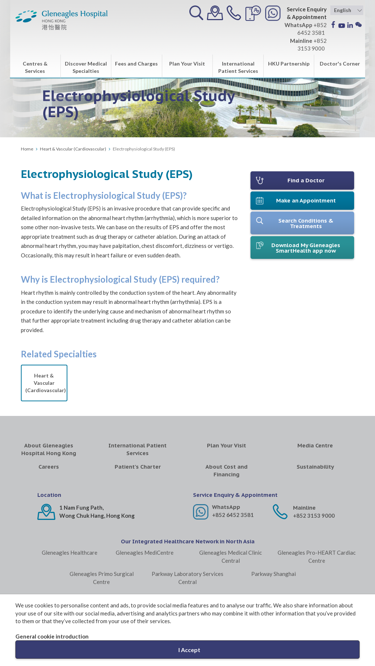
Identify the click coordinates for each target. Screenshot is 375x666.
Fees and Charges (136, 63)
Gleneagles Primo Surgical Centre (102, 577)
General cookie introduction (52, 636)
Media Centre (315, 445)
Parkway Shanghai (273, 573)
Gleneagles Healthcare (69, 552)
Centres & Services (35, 67)
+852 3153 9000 (314, 515)
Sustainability (315, 466)
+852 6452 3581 (233, 514)
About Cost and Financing (226, 470)
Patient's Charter (138, 466)
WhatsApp (226, 506)
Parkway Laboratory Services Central (187, 577)
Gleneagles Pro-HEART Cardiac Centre (317, 556)
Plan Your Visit (187, 63)
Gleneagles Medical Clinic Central (230, 556)
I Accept (189, 649)
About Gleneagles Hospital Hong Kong (48, 449)
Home (27, 149)
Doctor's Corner (340, 63)
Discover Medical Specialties (86, 67)
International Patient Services (238, 67)
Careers (48, 466)
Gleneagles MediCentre (145, 552)
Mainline (304, 507)
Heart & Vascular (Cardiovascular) (73, 149)
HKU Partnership (288, 63)
